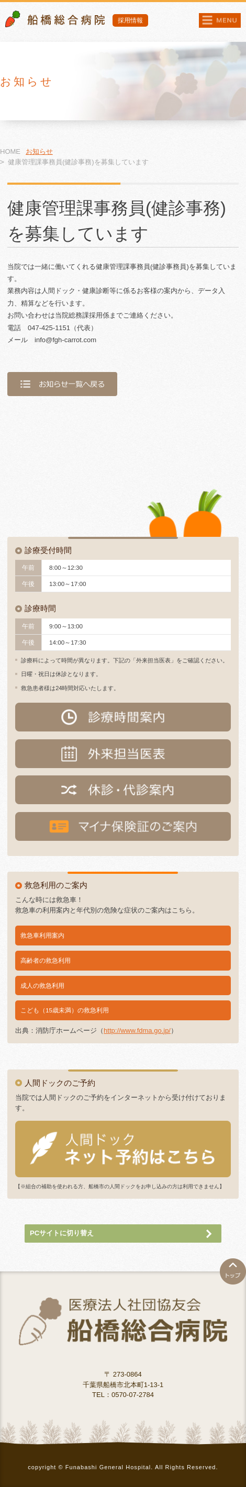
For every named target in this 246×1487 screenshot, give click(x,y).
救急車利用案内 (42, 935)
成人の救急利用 (42, 985)
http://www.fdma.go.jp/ (137, 1030)
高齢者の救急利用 (45, 960)
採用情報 (130, 20)
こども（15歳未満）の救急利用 (64, 1010)
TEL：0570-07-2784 (123, 1395)
